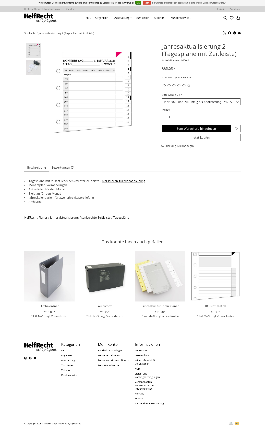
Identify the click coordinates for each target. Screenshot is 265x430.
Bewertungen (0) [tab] (63, 167)
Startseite (29, 33)
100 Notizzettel (215, 306)
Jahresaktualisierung (64, 217)
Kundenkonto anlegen (110, 350)
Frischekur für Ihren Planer (160, 306)
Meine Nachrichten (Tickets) (113, 360)
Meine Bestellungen (109, 355)
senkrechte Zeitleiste (96, 217)
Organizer (66, 355)
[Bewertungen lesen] (174, 85)
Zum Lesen (142, 18)
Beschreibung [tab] (36, 167)
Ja (138, 3)
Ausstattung (68, 360)
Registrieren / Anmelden (228, 9)
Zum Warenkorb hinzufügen (196, 128)
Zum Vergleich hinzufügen (177, 145)
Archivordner (50, 306)
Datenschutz (142, 355)
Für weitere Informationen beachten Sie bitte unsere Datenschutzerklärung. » (189, 3)
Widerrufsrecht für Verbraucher (145, 361)
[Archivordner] (49, 276)
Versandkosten (184, 77)
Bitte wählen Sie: (172, 94)
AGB (137, 368)
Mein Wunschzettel (108, 365)
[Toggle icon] (225, 18)
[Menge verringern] (165, 117)
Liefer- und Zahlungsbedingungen (147, 375)
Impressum (141, 350)
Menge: (166, 109)
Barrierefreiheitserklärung (149, 403)
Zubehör (66, 370)
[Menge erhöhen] (173, 117)
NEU (88, 18)
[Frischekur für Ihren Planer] (160, 276)
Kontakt (139, 393)
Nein (147, 3)
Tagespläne (121, 217)
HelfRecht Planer (35, 217)
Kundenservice (69, 375)
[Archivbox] (105, 276)
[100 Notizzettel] (215, 276)
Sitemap (139, 398)
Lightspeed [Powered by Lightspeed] (75, 423)
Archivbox (105, 306)
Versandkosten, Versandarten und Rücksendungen (145, 385)
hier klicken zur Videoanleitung (123, 181)
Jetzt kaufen (201, 137)
